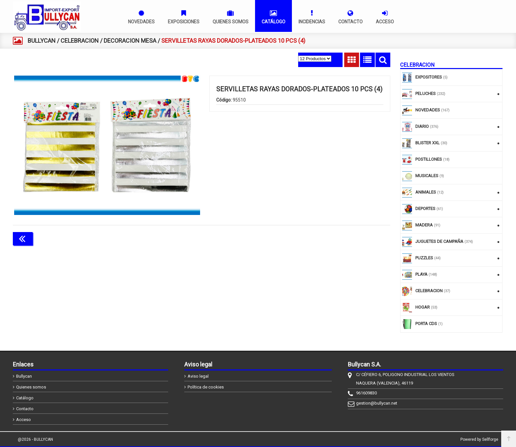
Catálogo (25, 397)
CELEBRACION (80, 40)
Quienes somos (31, 387)
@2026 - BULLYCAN (35, 439)
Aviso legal (198, 376)
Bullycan (24, 376)
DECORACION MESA (130, 40)
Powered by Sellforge (479, 439)
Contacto (25, 408)
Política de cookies (206, 387)
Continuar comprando (361, 238)
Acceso (23, 419)
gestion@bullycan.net (376, 403)
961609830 (366, 392)
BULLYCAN (42, 40)
